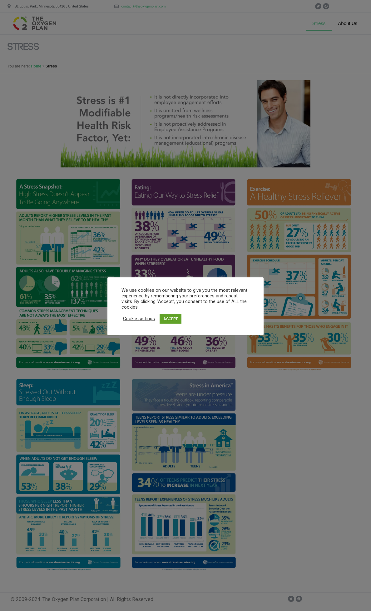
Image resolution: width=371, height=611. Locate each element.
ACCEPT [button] (170, 318)
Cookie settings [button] (139, 318)
